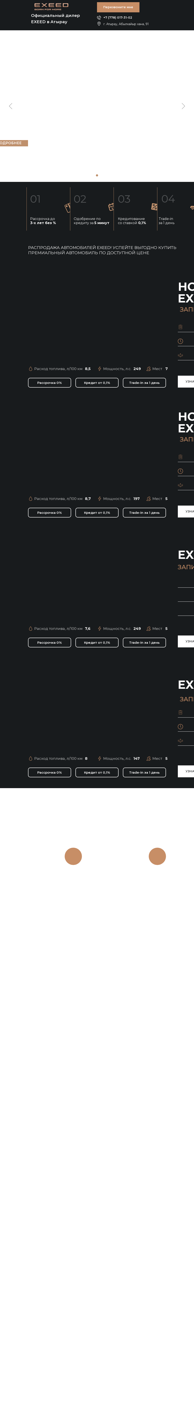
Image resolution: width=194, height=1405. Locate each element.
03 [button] (124, 199)
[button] (118, 7)
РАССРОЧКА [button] (158, 876)
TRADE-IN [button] (73, 876)
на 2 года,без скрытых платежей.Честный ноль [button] (157, 897)
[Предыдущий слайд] (10, 106)
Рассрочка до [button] (43, 221)
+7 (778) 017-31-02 (117, 17)
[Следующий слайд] (183, 106)
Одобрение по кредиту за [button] (91, 221)
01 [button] (35, 199)
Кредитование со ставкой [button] (132, 221)
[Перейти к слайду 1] (97, 175)
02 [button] (80, 199)
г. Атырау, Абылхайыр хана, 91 (126, 24)
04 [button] (168, 198)
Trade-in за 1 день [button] (167, 221)
